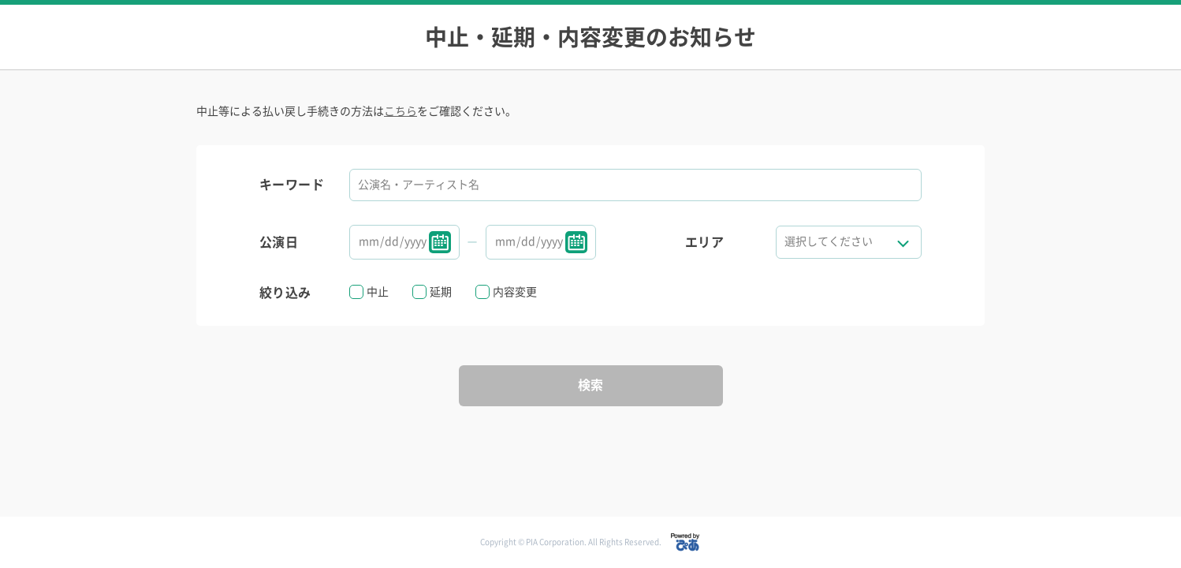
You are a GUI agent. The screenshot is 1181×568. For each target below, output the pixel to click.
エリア (704, 242)
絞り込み (285, 292)
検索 (590, 385)
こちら (400, 111)
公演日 (278, 242)
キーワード (291, 184)
